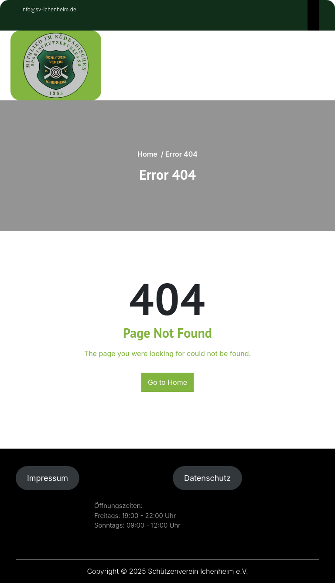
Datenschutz (207, 478)
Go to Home (167, 382)
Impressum (47, 478)
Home (147, 154)
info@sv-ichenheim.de (48, 9)
